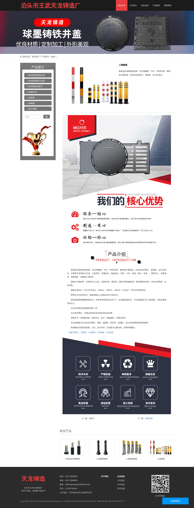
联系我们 (168, 5)
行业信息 (121, 484)
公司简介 (133, 5)
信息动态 (145, 5)
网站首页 (121, 5)
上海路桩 (92, 332)
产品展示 (156, 5)
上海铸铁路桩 (102, 459)
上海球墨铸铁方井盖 (36, 81)
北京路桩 (109, 332)
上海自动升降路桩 (72, 459)
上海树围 (31, 103)
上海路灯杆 (32, 92)
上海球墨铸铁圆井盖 (36, 75)
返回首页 (35, 57)
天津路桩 (101, 332)
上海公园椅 (32, 109)
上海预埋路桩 (131, 459)
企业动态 (121, 476)
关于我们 (105, 476)
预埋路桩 (149, 418)
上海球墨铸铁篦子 (35, 86)
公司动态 (121, 480)
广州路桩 (83, 332)
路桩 (53, 57)
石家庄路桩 (73, 332)
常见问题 (121, 488)
